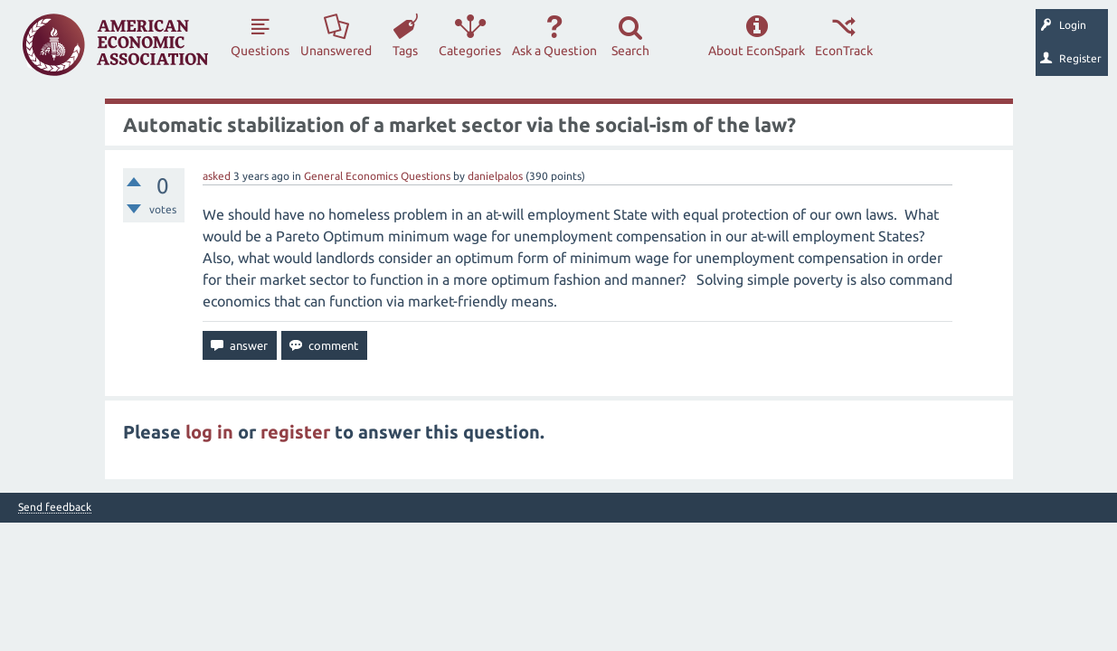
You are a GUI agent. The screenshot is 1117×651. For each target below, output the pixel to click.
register (295, 431)
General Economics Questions (377, 176)
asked (217, 176)
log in (209, 431)
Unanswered (336, 50)
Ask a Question (554, 50)
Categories (470, 50)
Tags (405, 50)
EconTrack (844, 50)
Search (630, 50)
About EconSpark (756, 50)
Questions (260, 50)
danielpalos (495, 176)
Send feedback (54, 507)
